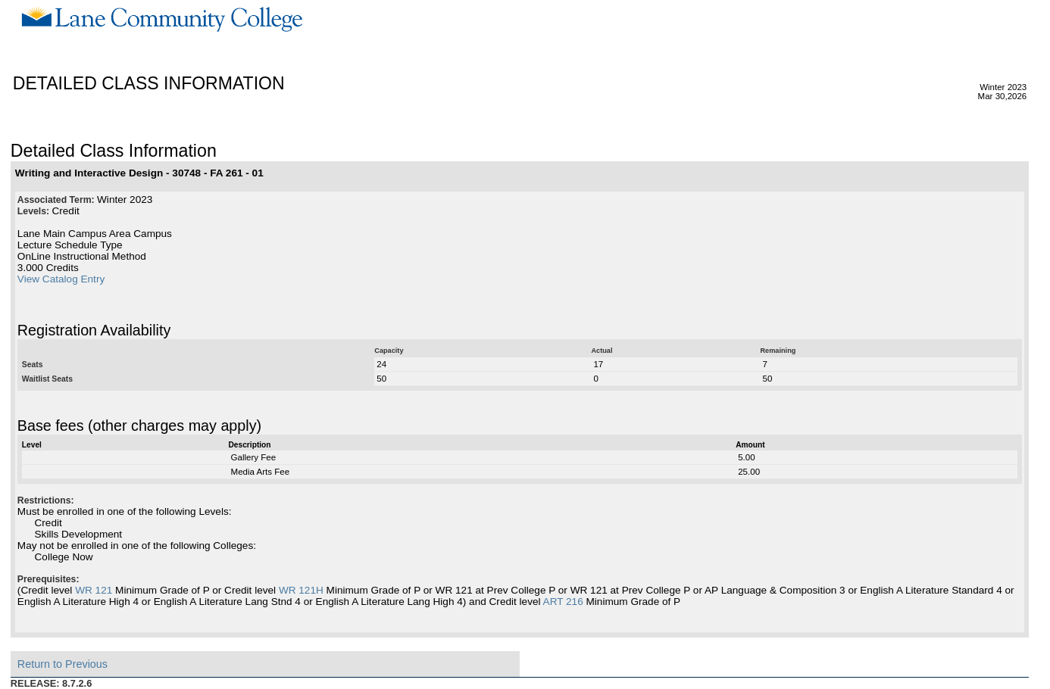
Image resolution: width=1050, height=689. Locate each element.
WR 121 (93, 590)
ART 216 (563, 601)
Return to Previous (62, 664)
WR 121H (301, 590)
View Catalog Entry (61, 279)
